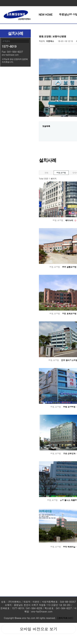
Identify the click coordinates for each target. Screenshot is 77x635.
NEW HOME (45, 14)
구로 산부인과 (69, 453)
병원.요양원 (61, 172)
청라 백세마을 (69, 546)
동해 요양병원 (69, 406)
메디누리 (69, 220)
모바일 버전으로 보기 (38, 629)
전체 (46, 172)
